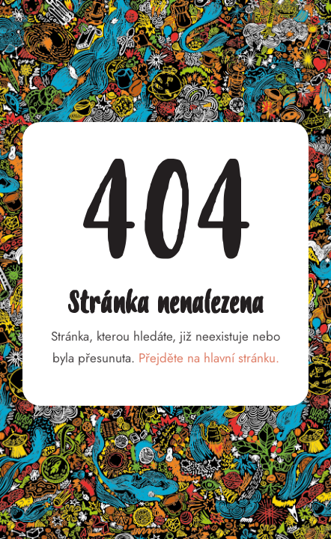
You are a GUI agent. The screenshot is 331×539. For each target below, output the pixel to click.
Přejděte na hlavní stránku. (209, 358)
